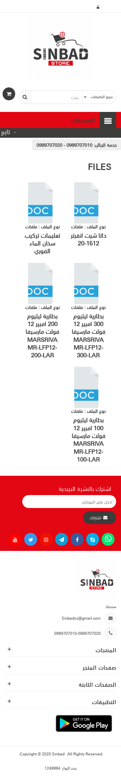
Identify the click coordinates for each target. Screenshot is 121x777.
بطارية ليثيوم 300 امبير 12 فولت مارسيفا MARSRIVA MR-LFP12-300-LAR (88, 335)
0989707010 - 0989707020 (64, 145)
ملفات (77, 226)
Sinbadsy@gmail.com (81, 618)
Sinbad (59, 753)
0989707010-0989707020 (77, 633)
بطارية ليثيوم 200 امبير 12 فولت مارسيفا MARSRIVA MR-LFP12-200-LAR (42, 335)
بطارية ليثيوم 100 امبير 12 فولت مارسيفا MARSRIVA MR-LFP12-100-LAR (88, 439)
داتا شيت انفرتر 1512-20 (88, 239)
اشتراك (95, 518)
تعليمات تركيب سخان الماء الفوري (42, 243)
